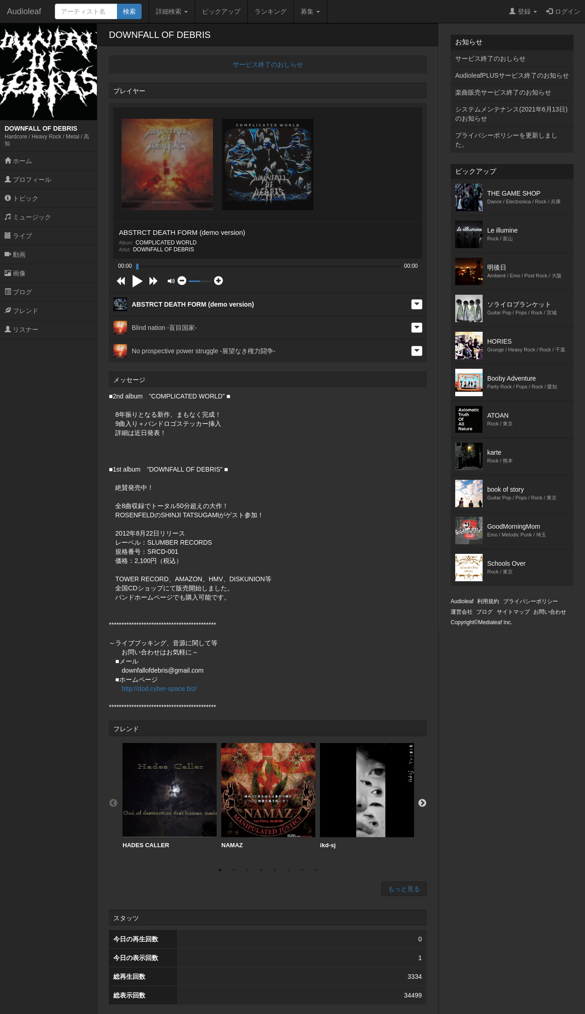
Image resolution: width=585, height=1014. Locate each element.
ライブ (18, 235)
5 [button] (274, 870)
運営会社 (462, 612)
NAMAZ (268, 796)
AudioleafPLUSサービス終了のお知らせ (512, 75)
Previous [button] (113, 803)
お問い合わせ (549, 612)
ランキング (271, 11)
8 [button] (315, 870)
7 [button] (302, 870)
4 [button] (261, 870)
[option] (169, 796)
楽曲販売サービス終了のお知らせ (503, 92)
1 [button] (219, 870)
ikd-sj (367, 796)
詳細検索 (172, 11)
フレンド (21, 310)
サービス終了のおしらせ (268, 64)
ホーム (18, 161)
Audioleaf (24, 11)
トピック (21, 198)
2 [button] (233, 870)
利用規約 (488, 601)
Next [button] (422, 803)
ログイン (563, 11)
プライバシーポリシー (530, 601)
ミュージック (28, 217)
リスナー (21, 329)
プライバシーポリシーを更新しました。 (506, 140)
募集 (310, 11)
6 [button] (288, 870)
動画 (15, 254)
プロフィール (28, 179)
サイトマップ (513, 612)
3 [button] (247, 870)
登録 (523, 11)
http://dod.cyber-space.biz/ (159, 688)
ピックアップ (221, 11)
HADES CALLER (169, 796)
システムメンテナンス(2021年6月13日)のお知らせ (511, 114)
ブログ (18, 292)
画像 (15, 273)
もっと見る (404, 888)
